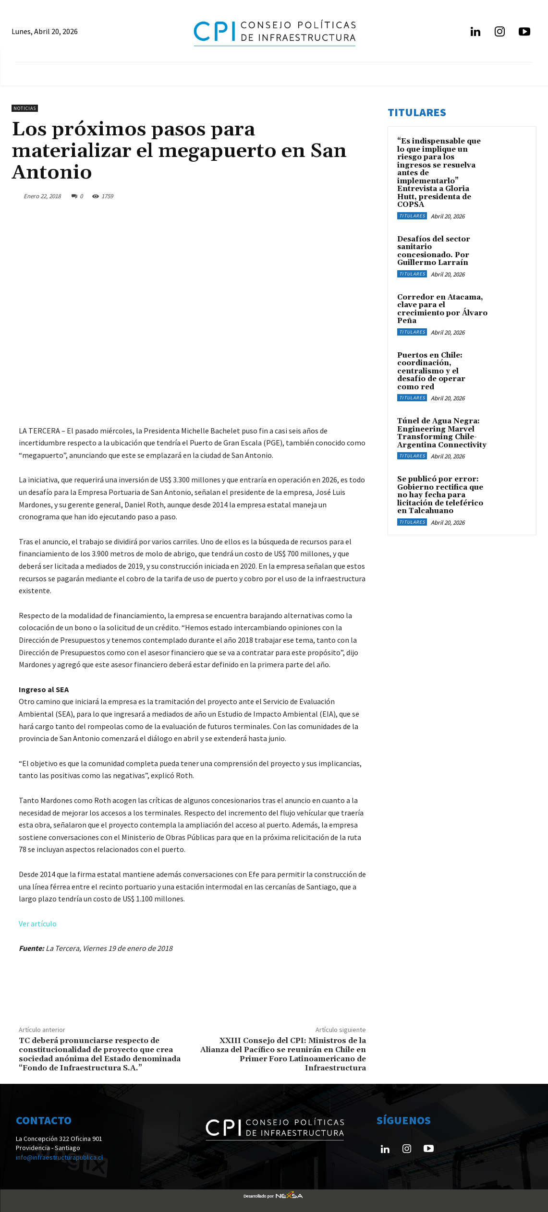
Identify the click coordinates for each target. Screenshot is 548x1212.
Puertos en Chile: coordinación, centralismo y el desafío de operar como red (431, 371)
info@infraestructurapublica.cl (59, 1157)
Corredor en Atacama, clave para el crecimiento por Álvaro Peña (442, 309)
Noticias (25, 108)
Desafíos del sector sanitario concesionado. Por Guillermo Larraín (433, 251)
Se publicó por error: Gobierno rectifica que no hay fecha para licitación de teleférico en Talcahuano (440, 495)
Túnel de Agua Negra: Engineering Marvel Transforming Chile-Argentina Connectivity (442, 433)
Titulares (412, 216)
